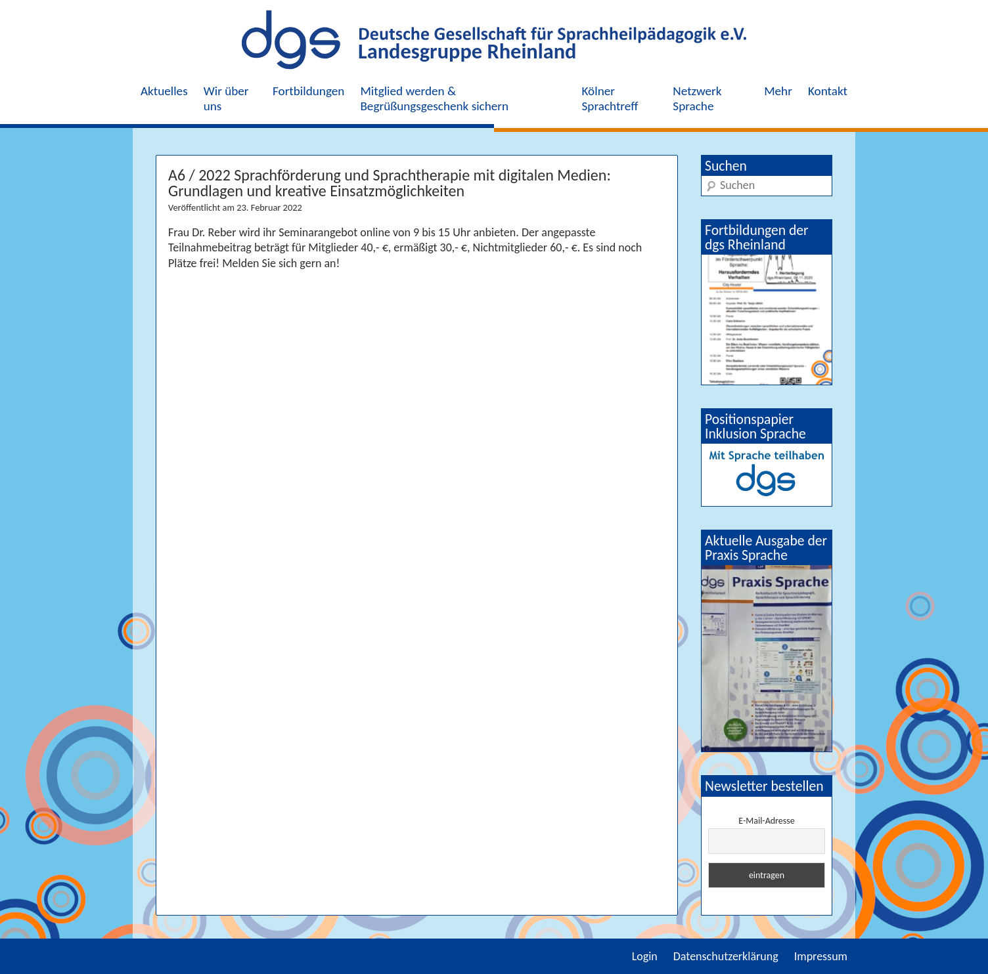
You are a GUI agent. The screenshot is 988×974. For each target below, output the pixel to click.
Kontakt (827, 90)
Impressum (820, 956)
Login (645, 956)
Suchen (726, 166)
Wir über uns (226, 98)
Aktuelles (164, 90)
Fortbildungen (308, 90)
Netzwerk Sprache (697, 98)
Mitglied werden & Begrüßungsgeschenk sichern (434, 98)
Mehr (778, 90)
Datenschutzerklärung (725, 956)
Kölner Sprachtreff (610, 98)
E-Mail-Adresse (766, 820)
